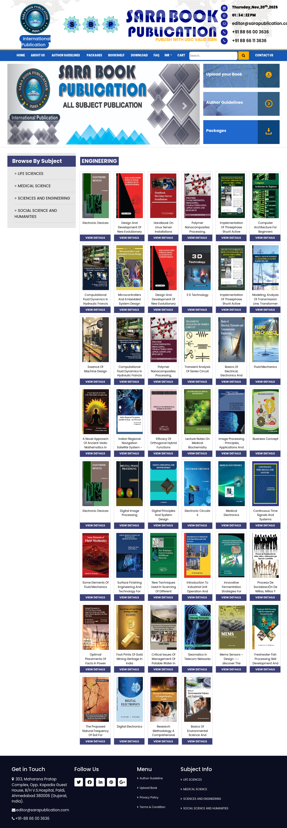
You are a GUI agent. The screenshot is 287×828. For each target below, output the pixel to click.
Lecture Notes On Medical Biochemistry (197, 443)
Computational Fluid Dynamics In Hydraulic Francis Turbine (95, 301)
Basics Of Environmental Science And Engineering (197, 733)
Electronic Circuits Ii (197, 513)
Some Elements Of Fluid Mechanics (96, 585)
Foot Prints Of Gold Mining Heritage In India (130, 659)
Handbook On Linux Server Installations (163, 227)
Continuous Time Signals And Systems (265, 515)
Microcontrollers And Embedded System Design (129, 299)
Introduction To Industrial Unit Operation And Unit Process (197, 589)
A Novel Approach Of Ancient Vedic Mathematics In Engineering (95, 445)
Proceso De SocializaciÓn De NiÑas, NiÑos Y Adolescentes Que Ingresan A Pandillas (266, 593)
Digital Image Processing (129, 513)
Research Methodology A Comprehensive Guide (163, 733)
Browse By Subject (37, 161)
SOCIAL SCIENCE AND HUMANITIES (211, 808)
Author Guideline (154, 778)
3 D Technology (197, 295)
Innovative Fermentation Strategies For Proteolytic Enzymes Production (231, 593)
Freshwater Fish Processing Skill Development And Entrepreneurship (265, 661)
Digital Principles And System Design (163, 515)
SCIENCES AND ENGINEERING (44, 198)
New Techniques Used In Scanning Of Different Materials (163, 589)
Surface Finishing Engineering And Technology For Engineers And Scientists (129, 591)
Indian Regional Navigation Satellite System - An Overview (129, 445)
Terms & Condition (155, 807)
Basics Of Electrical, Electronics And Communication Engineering (231, 375)
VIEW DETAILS (95, 238)
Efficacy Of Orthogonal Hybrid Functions (163, 443)
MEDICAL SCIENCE (34, 186)
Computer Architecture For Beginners (265, 227)
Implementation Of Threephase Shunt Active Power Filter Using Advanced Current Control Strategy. (231, 234)
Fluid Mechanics (265, 367)
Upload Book (150, 788)
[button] (168, 53)
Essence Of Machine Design (95, 369)
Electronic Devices (96, 223)
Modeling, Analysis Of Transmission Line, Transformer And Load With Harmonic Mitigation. (265, 306)
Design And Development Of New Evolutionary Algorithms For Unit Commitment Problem (130, 234)
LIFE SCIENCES (30, 173)
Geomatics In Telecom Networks (197, 657)
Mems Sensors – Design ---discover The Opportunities (231, 661)
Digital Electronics (129, 727)
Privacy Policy (151, 797)
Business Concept (265, 439)
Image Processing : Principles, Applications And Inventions (231, 445)
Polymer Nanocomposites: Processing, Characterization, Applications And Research (197, 234)
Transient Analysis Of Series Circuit (197, 369)
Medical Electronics (231, 513)
